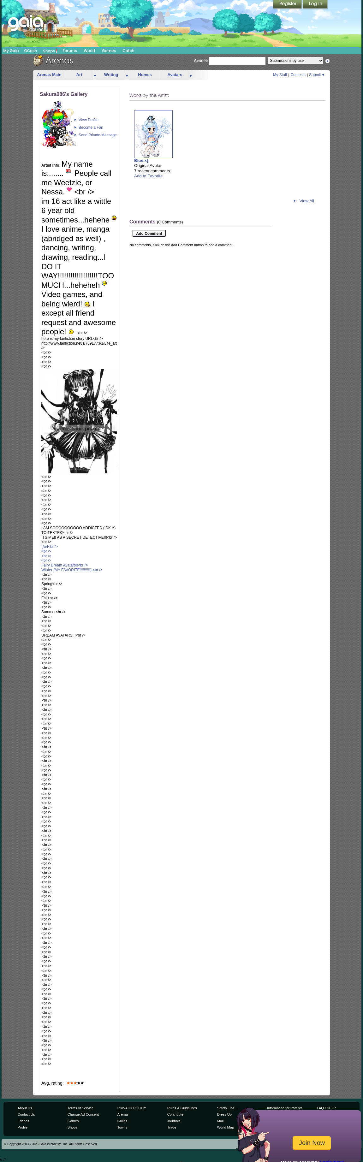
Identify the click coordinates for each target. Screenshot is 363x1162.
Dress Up (224, 1114)
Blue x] (141, 160)
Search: (201, 61)
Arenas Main (49, 74)
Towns (122, 1127)
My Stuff (280, 75)
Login (315, 4)
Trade (171, 1127)
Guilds (122, 1121)
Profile (22, 1127)
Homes (145, 74)
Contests (298, 75)
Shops (50, 51)
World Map (225, 1127)
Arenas (122, 1114)
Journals (174, 1121)
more (95, 75)
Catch (128, 50)
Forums (69, 50)
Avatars (174, 74)
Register (288, 4)
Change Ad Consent (83, 1114)
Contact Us (26, 1114)
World (89, 50)
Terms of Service (80, 1108)
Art (79, 74)
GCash (30, 50)
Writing (111, 74)
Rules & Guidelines (182, 1108)
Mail (220, 1121)
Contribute (175, 1114)
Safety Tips (226, 1108)
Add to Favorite (148, 176)
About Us (25, 1108)
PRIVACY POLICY (131, 1108)
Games (109, 50)
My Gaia (11, 50)
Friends (23, 1121)
